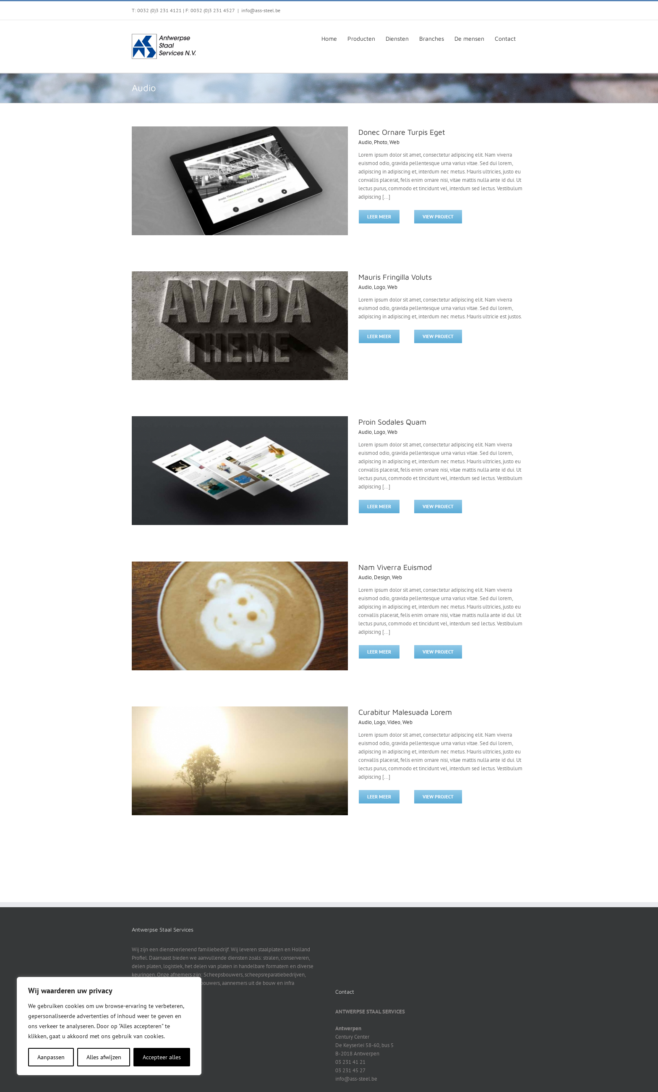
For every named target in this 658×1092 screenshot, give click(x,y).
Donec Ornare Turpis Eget (401, 132)
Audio (365, 142)
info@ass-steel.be (260, 10)
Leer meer (379, 216)
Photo (380, 142)
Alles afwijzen (103, 1057)
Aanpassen (51, 1057)
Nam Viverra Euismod (395, 567)
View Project (438, 216)
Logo (379, 287)
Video (393, 722)
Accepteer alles (162, 1057)
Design (382, 577)
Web (394, 142)
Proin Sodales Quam (392, 421)
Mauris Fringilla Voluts (395, 277)
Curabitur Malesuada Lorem (405, 712)
